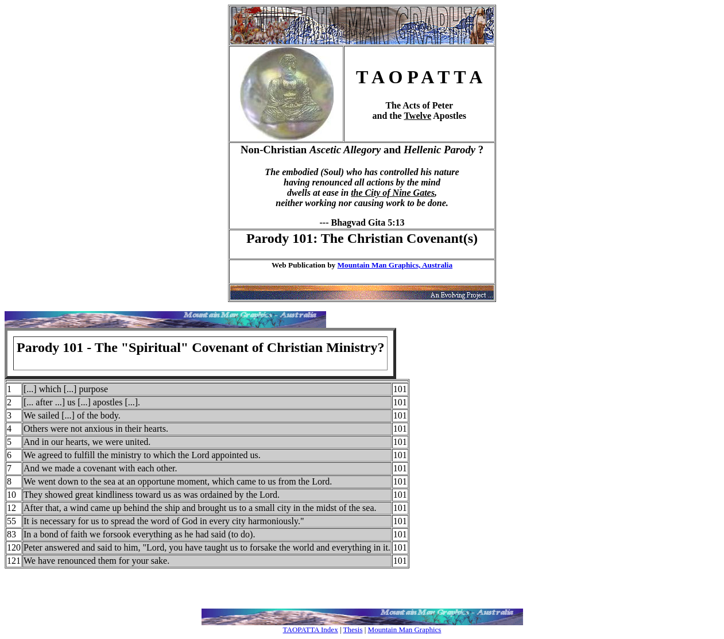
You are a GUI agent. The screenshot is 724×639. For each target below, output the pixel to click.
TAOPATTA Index (310, 629)
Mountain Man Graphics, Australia (395, 265)
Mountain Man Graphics (405, 629)
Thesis (353, 629)
